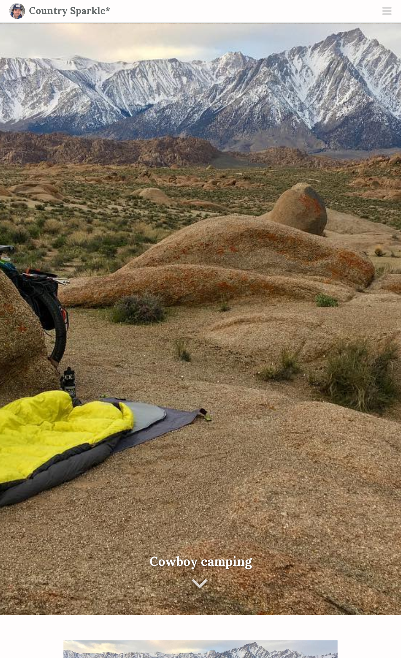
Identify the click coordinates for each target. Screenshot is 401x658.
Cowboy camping (201, 561)
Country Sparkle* (69, 11)
